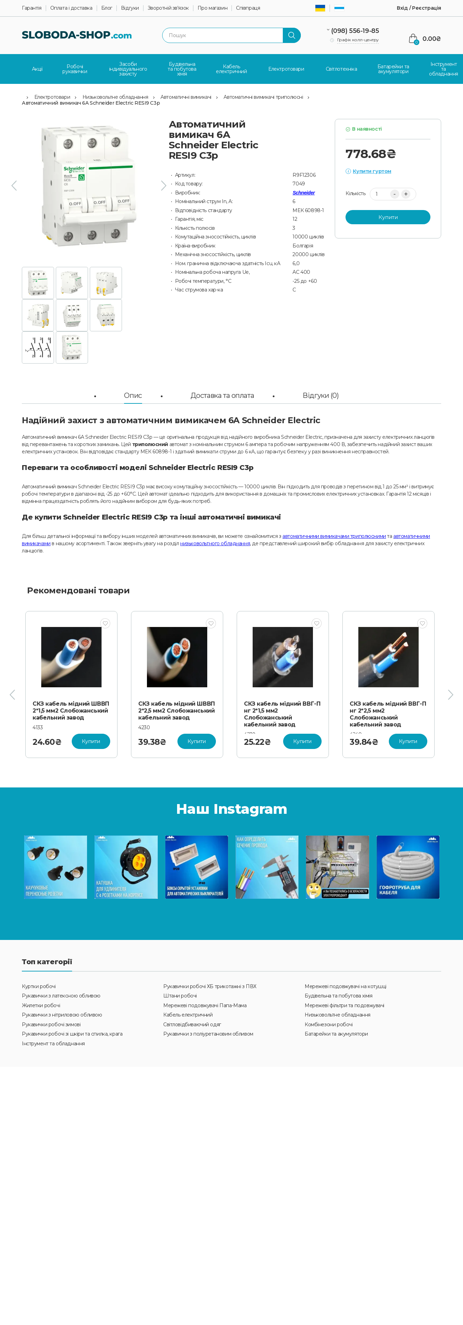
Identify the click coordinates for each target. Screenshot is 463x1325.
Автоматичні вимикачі (185, 96)
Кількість (355, 192)
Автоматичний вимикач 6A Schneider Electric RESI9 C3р (91, 102)
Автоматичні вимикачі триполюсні (263, 96)
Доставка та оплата (222, 394)
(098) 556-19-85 (355, 31)
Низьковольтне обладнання (115, 96)
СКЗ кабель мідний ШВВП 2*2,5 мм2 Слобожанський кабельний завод (176, 709)
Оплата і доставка (71, 8)
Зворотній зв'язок (168, 8)
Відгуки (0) (321, 394)
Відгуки (130, 8)
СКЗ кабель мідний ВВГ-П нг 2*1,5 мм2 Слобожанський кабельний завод (282, 712)
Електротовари (52, 96)
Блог (106, 8)
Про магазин (212, 8)
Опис (133, 394)
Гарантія (32, 8)
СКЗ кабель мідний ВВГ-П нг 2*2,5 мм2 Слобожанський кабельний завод (388, 712)
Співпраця (248, 8)
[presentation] (14, 185)
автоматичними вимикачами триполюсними (334, 535)
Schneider (303, 191)
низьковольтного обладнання (215, 542)
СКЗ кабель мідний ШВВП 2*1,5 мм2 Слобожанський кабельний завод (71, 709)
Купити (388, 215)
